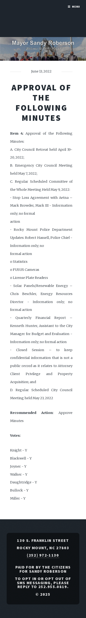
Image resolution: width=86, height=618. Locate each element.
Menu (76, 6)
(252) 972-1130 (43, 555)
